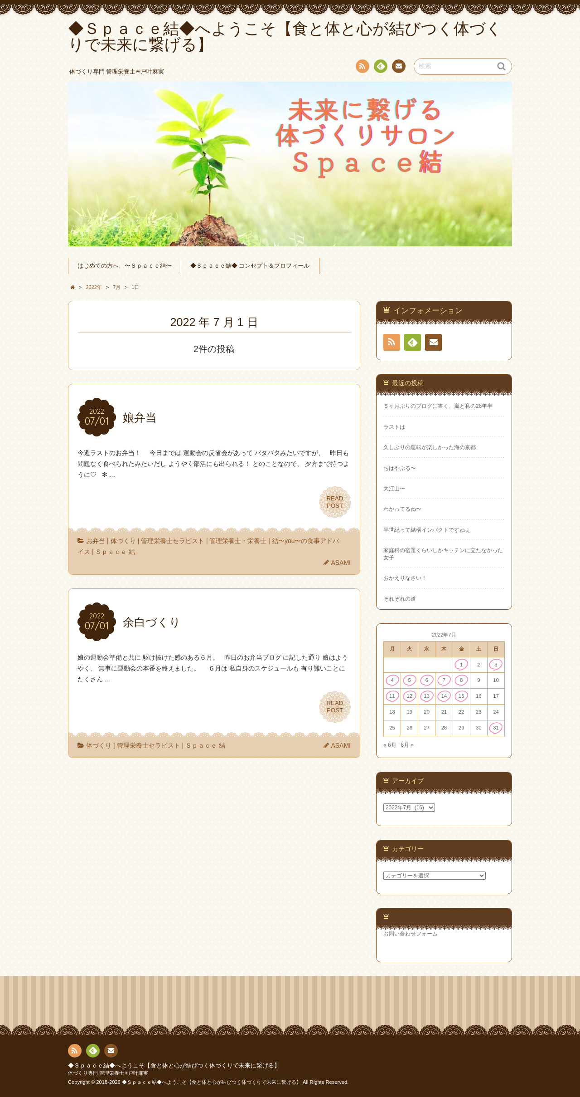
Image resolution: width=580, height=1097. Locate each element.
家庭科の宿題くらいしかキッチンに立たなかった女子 (443, 553)
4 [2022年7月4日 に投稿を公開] (392, 680)
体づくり (123, 540)
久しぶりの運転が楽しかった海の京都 (429, 447)
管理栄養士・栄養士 (237, 540)
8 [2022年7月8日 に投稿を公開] (461, 680)
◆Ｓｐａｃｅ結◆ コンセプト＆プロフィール (250, 266)
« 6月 (389, 745)
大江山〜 (394, 488)
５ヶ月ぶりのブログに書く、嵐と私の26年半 (438, 406)
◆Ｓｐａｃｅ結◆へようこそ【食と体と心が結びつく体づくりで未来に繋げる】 (174, 1066)
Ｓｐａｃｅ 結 (115, 551)
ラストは (394, 427)
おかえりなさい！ (405, 578)
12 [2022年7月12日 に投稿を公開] (409, 696)
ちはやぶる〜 (399, 468)
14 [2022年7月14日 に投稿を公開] (444, 696)
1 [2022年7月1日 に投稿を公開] (461, 664)
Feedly (380, 67)
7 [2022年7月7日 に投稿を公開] (444, 680)
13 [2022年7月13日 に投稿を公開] (427, 696)
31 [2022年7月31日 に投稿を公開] (496, 727)
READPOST (335, 502)
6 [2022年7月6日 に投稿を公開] (426, 680)
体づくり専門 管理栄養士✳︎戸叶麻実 (108, 1073)
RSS (361, 68)
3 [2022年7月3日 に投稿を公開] (495, 664)
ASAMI (341, 562)
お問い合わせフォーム (410, 933)
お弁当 (95, 540)
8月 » (407, 745)
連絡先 (398, 67)
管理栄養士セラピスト (172, 540)
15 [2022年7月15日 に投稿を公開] (461, 696)
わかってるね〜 (402, 509)
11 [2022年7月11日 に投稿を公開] (392, 696)
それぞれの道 (399, 599)
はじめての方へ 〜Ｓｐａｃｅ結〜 (124, 266)
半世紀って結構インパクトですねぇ (426, 530)
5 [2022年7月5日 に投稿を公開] (409, 680)
